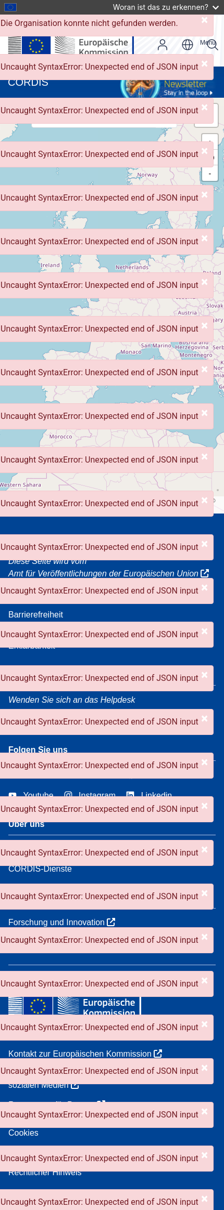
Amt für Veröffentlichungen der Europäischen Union (108, 573)
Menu (208, 42)
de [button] (187, 44)
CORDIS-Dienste (40, 868)
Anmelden (162, 44)
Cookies (23, 1132)
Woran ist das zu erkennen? (166, 7)
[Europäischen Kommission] (79, 40)
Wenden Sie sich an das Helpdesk (71, 699)
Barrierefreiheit (35, 614)
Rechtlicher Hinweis (45, 1172)
